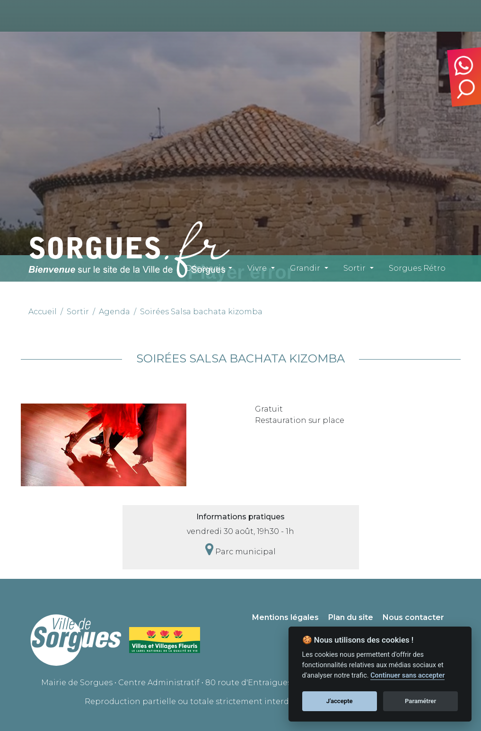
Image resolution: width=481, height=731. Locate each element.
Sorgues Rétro (417, 268)
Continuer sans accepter (407, 675)
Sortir (354, 268)
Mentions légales (285, 617)
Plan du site (350, 617)
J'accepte (339, 701)
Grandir (305, 268)
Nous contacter (413, 617)
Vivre (257, 268)
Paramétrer (420, 701)
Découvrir (204, 268)
